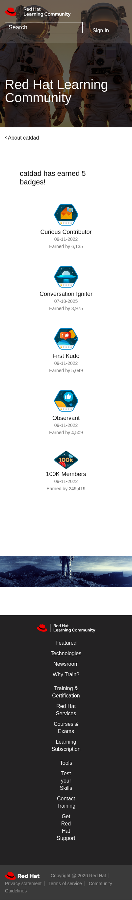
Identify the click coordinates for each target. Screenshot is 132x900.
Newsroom (65, 664)
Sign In (100, 30)
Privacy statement (23, 883)
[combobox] (44, 27)
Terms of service (65, 883)
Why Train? (66, 674)
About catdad (23, 138)
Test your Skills (66, 781)
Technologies (66, 653)
